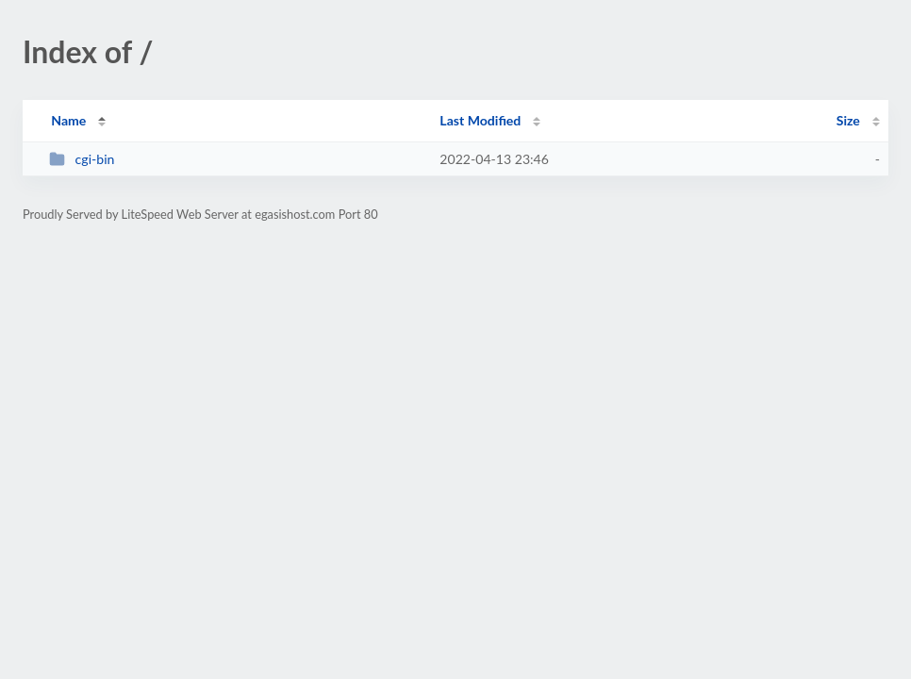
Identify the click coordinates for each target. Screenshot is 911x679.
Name (68, 120)
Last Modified (480, 120)
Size (848, 120)
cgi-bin (81, 159)
